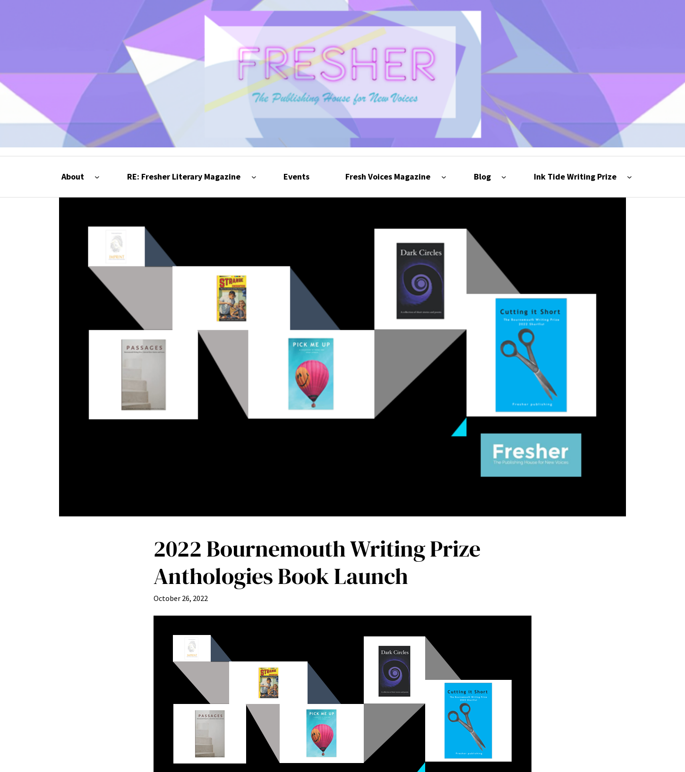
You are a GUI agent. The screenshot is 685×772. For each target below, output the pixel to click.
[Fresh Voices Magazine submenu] (443, 177)
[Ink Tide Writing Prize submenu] (629, 177)
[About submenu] (97, 177)
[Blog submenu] (503, 177)
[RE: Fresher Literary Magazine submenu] (254, 177)
